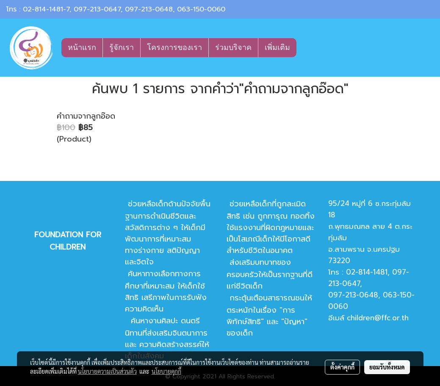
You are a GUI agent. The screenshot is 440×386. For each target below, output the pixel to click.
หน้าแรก (82, 47)
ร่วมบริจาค (233, 47)
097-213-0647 (97, 9)
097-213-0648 (149, 9)
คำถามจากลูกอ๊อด (86, 116)
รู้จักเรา (121, 47)
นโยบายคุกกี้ (166, 371)
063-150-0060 (201, 9)
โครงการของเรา (174, 47)
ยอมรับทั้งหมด (387, 367)
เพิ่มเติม (277, 47)
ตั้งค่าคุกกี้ (342, 367)
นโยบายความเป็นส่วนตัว (107, 371)
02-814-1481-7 (46, 9)
